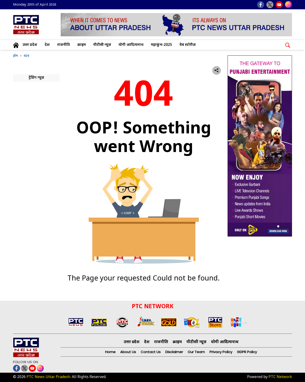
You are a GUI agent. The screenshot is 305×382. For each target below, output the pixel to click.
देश (47, 45)
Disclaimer (174, 351)
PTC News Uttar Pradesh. (49, 377)
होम (15, 56)
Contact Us (151, 351)
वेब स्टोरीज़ (187, 45)
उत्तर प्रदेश (30, 45)
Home (110, 351)
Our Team (196, 351)
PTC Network (280, 377)
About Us (128, 351)
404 (26, 56)
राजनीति (63, 45)
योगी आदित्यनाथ (131, 45)
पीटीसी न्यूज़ (102, 45)
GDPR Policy (247, 351)
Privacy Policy (220, 351)
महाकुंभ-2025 (161, 45)
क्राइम (81, 45)
